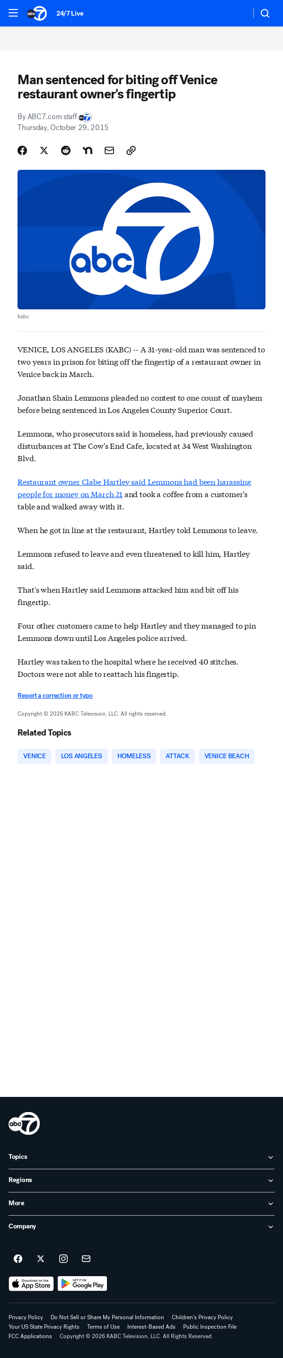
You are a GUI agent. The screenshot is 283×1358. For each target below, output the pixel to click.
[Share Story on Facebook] (22, 150)
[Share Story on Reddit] (66, 150)
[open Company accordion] (141, 1227)
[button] (13, 12)
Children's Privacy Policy (202, 1317)
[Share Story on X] (44, 150)
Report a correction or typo (55, 695)
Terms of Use (103, 1327)
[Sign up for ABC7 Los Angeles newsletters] (86, 1259)
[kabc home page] (24, 1123)
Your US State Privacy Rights (44, 1327)
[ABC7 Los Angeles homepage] (37, 13)
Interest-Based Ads (151, 1327)
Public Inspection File (210, 1327)
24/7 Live (69, 13)
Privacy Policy (26, 1317)
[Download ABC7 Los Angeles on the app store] (31, 1283)
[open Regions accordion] (141, 1180)
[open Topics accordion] (141, 1157)
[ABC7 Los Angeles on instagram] (63, 1259)
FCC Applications (30, 1336)
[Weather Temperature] (236, 13)
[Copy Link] (131, 150)
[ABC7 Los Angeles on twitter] (40, 1259)
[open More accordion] (141, 1204)
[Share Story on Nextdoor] (88, 150)
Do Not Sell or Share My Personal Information (107, 1317)
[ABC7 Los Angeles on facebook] (18, 1259)
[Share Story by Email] (109, 150)
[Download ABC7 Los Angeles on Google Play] (82, 1283)
